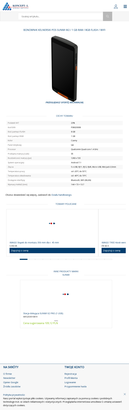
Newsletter (9, 377)
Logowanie (70, 382)
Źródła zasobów (11, 386)
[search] (60, 16)
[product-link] (52, 232)
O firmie (7, 373)
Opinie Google (10, 382)
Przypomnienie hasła (75, 386)
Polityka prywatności (14, 394)
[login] (115, 6)
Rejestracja (70, 373)
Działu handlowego (61, 194)
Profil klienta (71, 377)
